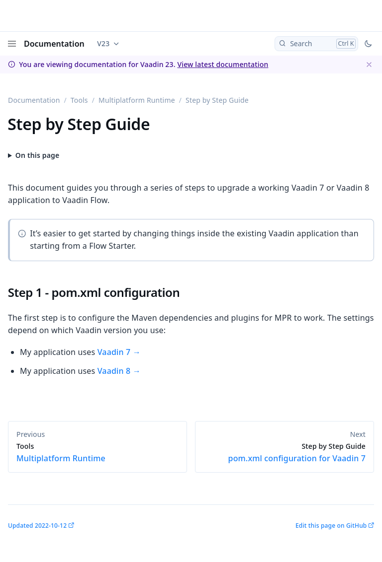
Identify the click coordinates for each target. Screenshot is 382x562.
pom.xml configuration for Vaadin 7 (284, 452)
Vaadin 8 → (119, 370)
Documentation (54, 43)
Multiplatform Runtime (136, 100)
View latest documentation (222, 64)
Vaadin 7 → (119, 352)
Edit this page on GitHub (331, 525)
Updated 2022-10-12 (37, 525)
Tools (79, 100)
